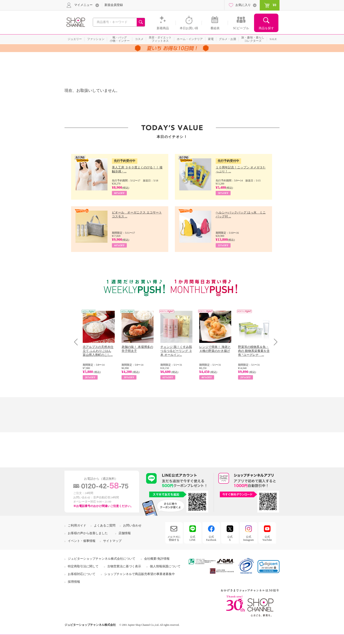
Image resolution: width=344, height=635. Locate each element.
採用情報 (74, 581)
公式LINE (192, 538)
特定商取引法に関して (83, 566)
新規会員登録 (113, 5)
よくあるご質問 (104, 525)
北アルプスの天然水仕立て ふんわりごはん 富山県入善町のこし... (98, 350)
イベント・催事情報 (81, 541)
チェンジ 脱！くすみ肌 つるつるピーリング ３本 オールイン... (176, 350)
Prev (77, 342)
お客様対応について (81, 574)
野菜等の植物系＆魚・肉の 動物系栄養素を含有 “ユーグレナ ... (254, 350)
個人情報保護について (165, 566)
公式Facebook (211, 538)
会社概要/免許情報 (157, 558)
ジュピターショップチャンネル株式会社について (101, 558)
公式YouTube (267, 538)
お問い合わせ (132, 525)
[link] (269, 566)
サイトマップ (112, 541)
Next (274, 342)
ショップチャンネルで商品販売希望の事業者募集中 (139, 574)
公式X (230, 538)
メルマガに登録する (174, 538)
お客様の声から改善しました (88, 533)
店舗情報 (124, 533)
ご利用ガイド (77, 525)
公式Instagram (248, 538)
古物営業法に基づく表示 (124, 566)
